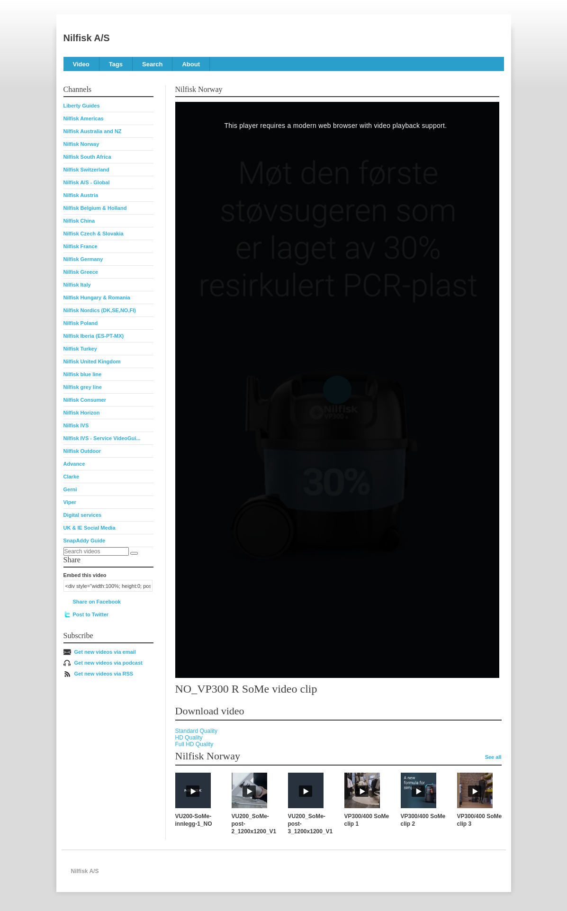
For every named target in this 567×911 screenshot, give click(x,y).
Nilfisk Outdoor (82, 451)
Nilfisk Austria (81, 195)
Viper (69, 502)
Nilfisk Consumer (84, 400)
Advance (74, 464)
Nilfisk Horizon (81, 412)
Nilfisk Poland (80, 323)
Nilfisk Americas (83, 118)
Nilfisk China (79, 221)
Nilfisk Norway (81, 144)
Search (152, 64)
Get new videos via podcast (108, 663)
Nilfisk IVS (76, 425)
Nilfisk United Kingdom (92, 361)
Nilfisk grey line (82, 387)
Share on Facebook (97, 601)
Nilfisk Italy (77, 285)
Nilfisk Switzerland (86, 169)
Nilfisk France (80, 246)
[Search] (134, 553)
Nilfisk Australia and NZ (92, 131)
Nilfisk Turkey (80, 349)
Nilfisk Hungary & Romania (96, 297)
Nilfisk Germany (83, 259)
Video (81, 64)
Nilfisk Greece (80, 272)
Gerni (70, 489)
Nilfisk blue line (82, 374)
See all (493, 757)
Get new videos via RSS (104, 673)
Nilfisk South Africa (87, 157)
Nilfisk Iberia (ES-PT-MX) (93, 336)
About (191, 64)
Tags (116, 64)
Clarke (71, 476)
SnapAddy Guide (84, 540)
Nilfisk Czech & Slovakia (93, 233)
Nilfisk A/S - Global (86, 182)
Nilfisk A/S (86, 38)
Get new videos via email (105, 652)
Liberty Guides (81, 105)
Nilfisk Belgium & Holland (95, 208)
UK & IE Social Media (89, 528)
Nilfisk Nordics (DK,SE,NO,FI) (99, 310)
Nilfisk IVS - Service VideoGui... (102, 438)
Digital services (82, 515)
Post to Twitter (91, 614)
